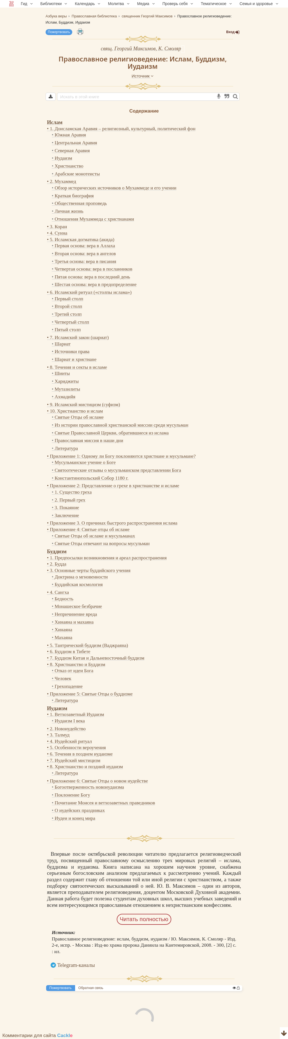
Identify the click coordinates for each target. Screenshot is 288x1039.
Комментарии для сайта (38, 1035)
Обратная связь (90, 988)
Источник (143, 76)
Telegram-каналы (76, 965)
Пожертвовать (59, 32)
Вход (233, 32)
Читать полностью (144, 919)
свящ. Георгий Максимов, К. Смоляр (141, 48)
